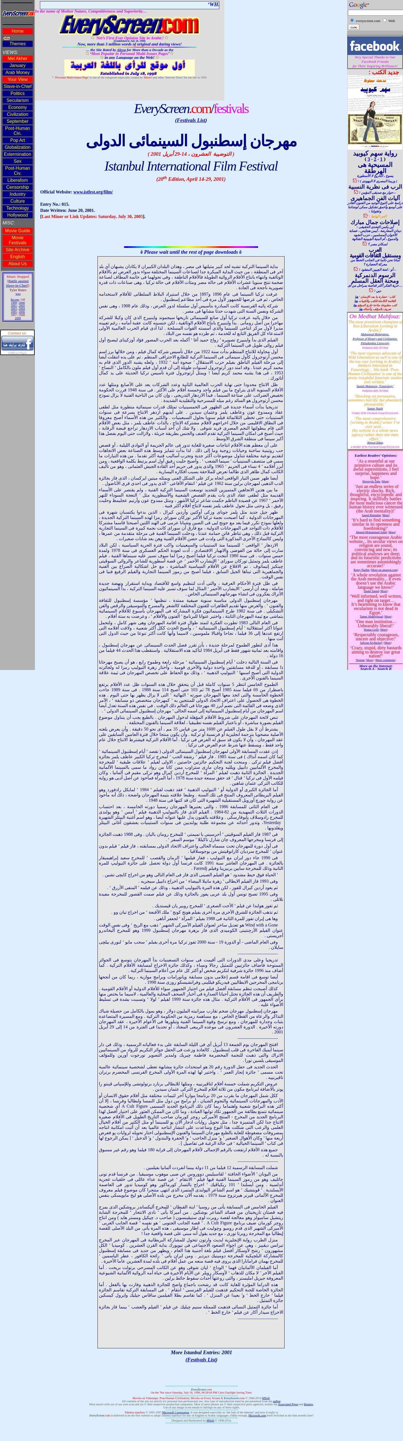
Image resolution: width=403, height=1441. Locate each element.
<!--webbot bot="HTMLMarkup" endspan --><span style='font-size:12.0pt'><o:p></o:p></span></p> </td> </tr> (375, 335)
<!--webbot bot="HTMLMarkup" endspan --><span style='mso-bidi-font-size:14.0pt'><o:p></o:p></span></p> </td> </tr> (17, 335)
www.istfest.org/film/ (93, 192)
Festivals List (191, 120)
